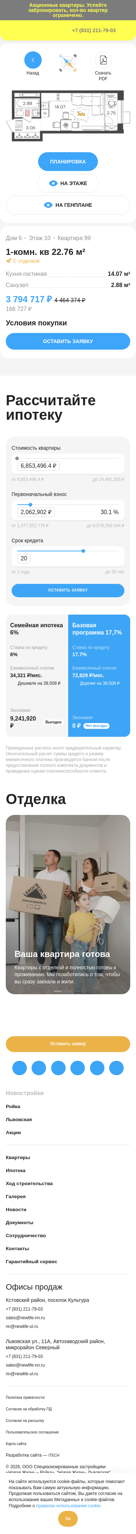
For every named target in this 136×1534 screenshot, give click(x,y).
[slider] (30, 505)
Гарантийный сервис (36, 1266)
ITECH (54, 1460)
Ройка (14, 1111)
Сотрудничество (29, 1240)
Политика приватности (28, 1402)
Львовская (21, 1124)
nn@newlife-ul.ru (25, 1331)
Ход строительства (33, 1188)
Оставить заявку (68, 341)
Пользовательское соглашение (37, 1437)
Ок (68, 1517)
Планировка (68, 161)
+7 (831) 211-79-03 (94, 30)
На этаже (68, 183)
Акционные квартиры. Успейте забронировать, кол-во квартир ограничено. (68, 10)
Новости (18, 1214)
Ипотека (17, 1175)
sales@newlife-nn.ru (29, 1322)
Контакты (19, 1253)
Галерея (17, 1201)
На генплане (68, 205)
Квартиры (20, 1162)
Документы (22, 1227)
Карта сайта (18, 1448)
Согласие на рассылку (28, 1425)
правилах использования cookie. (69, 1502)
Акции (15, 1137)
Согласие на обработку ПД (33, 1414)
